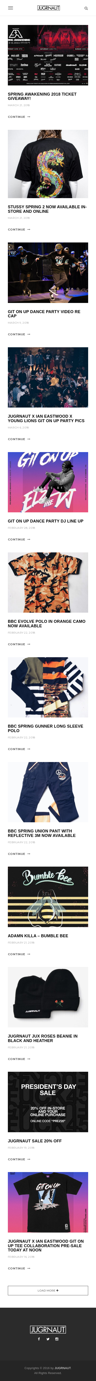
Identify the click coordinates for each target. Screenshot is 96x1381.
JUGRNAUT (62, 1368)
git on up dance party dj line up (45, 521)
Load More (46, 1290)
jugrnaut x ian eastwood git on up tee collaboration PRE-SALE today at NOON (46, 1246)
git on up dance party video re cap (44, 313)
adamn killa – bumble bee (38, 936)
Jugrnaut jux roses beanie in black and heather (43, 1038)
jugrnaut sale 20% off (35, 1141)
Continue (16, 117)
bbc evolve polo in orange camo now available (46, 623)
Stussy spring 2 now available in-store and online (47, 209)
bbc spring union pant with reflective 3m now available (42, 833)
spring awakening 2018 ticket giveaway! (42, 96)
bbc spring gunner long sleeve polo (45, 728)
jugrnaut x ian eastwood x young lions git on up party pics (46, 418)
